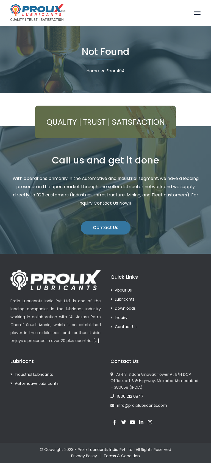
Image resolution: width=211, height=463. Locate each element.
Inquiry (121, 317)
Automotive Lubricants (37, 383)
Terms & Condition (122, 456)
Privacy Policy (84, 456)
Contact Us (105, 227)
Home (93, 71)
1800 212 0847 (130, 396)
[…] (96, 340)
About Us (123, 290)
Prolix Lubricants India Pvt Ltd (105, 449)
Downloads (125, 308)
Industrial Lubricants (34, 374)
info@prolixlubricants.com (142, 405)
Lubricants (125, 299)
